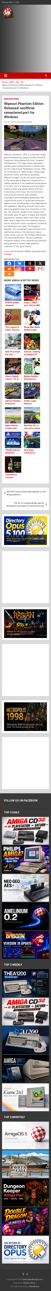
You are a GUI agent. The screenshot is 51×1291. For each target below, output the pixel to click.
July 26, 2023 (9, 122)
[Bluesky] (19, 263)
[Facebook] (9, 263)
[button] (25, 530)
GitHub (27, 251)
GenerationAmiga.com (32, 1279)
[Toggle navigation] (5, 76)
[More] (9, 274)
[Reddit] (9, 268)
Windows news (11, 99)
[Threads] (30, 263)
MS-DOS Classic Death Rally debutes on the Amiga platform (26, 493)
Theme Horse (29, 1283)
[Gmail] (40, 268)
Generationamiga (24, 122)
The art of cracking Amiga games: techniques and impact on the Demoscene (25, 504)
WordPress (34, 1286)
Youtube (8, 254)
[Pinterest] (30, 268)
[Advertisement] (25, 45)
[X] (40, 263)
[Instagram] (19, 268)
